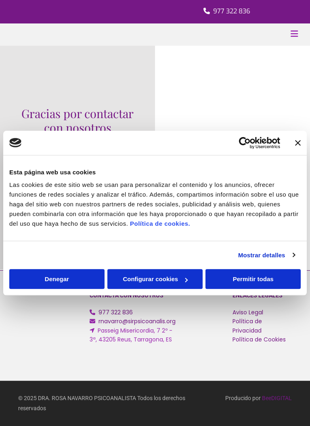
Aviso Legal (247, 312)
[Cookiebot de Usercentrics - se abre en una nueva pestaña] (244, 143)
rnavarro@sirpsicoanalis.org (137, 321)
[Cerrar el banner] (298, 143)
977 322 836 (231, 11)
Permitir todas (253, 279)
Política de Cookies (259, 339)
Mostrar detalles (261, 255)
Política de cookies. (160, 223)
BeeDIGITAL (277, 398)
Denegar (57, 279)
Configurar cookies (155, 279)
